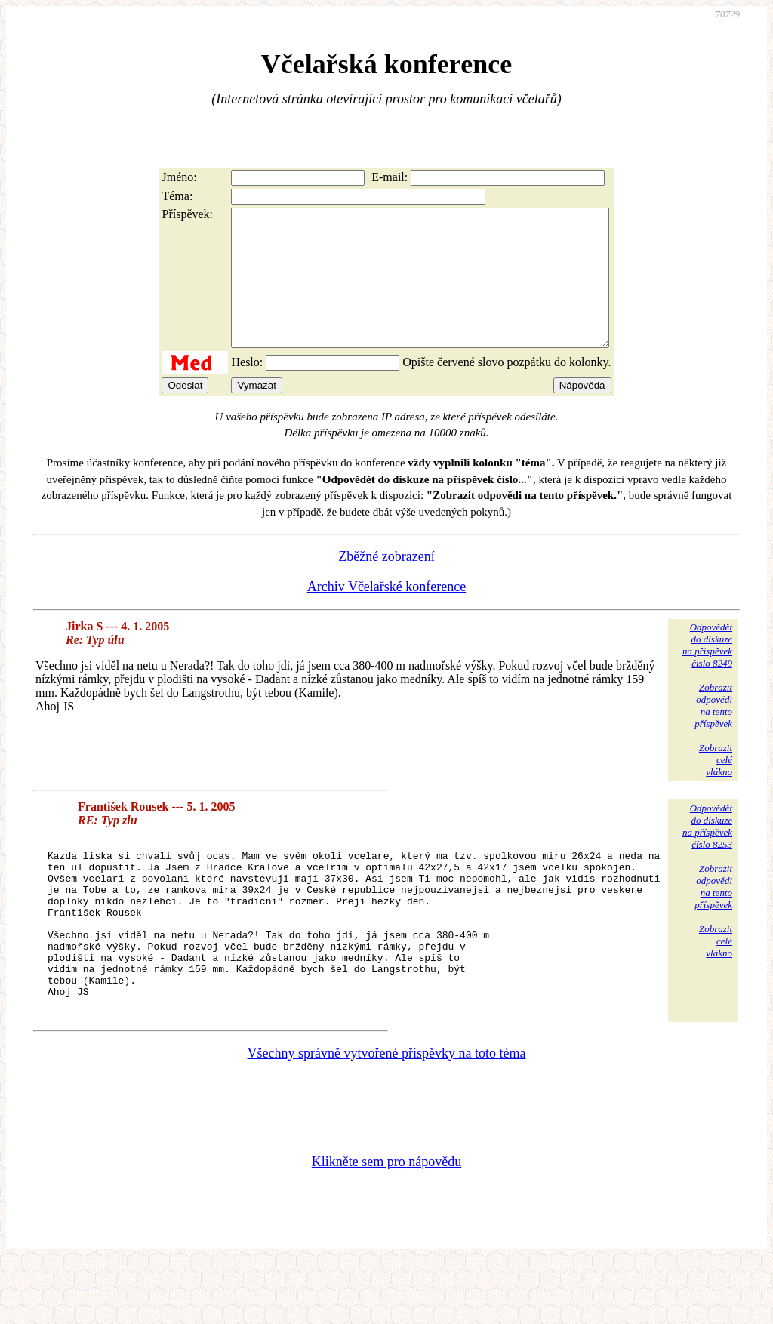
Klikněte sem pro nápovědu (386, 1222)
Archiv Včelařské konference (387, 613)
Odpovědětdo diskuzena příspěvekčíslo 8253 (707, 853)
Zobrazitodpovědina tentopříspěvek (713, 732)
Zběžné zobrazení (386, 583)
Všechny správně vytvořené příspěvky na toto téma (387, 1114)
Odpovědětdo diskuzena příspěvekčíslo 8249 (707, 672)
